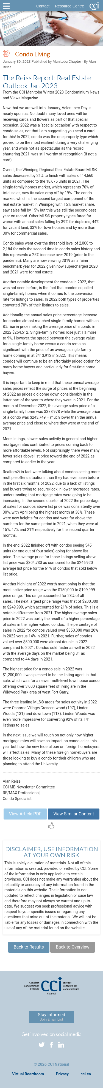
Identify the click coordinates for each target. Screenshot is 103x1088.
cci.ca (86, 1074)
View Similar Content (73, 813)
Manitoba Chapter (67, 61)
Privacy (62, 1074)
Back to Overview (72, 947)
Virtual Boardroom (28, 1074)
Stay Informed (51, 1016)
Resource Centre (69, 6)
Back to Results (29, 947)
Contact (42, 6)
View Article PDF (25, 813)
